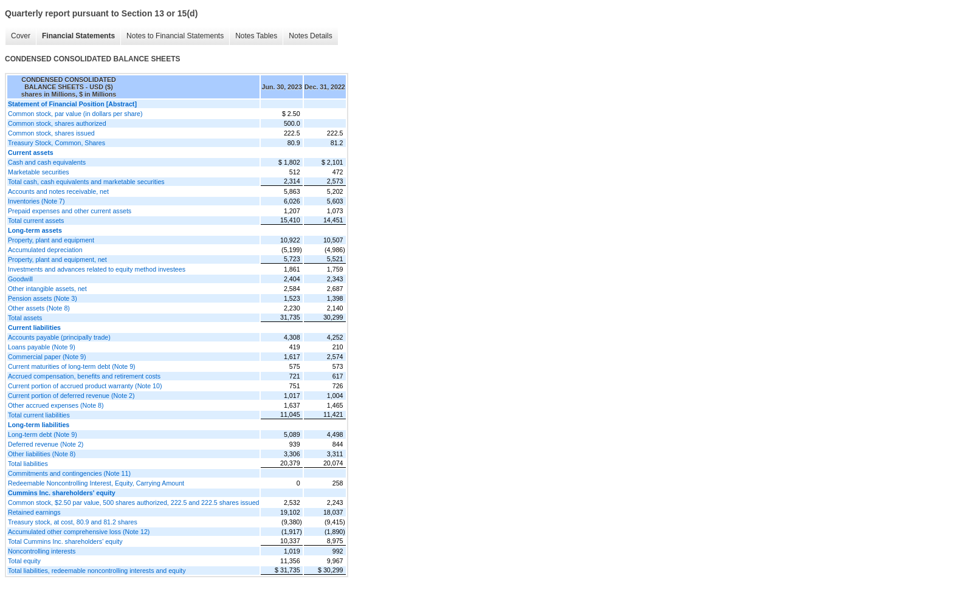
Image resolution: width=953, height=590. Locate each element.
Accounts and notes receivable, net (58, 191)
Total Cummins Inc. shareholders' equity (65, 541)
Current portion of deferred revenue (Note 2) (71, 395)
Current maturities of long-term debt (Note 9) (72, 366)
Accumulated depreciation (45, 249)
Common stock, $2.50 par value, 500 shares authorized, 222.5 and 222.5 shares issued (133, 502)
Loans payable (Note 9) (41, 347)
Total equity (24, 560)
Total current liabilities (39, 415)
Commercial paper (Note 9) (47, 356)
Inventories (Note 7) (36, 201)
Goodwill (20, 279)
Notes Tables (256, 36)
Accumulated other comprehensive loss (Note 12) (79, 531)
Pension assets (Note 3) (42, 298)
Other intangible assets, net (47, 288)
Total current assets (36, 220)
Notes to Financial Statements (175, 36)
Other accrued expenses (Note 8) (56, 405)
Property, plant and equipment (51, 240)
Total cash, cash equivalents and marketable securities (86, 181)
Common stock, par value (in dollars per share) (75, 113)
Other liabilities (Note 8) (41, 454)
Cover (20, 36)
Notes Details (310, 36)
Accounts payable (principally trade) (59, 337)
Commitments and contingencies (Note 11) (69, 473)
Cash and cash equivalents (47, 162)
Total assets (25, 317)
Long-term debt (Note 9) (42, 434)
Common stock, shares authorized (57, 123)
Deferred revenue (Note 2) (45, 444)
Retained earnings (34, 512)
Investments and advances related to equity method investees (96, 269)
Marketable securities (38, 172)
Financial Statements (78, 36)
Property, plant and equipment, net (57, 259)
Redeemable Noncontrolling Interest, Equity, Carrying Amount (96, 483)
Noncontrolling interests (41, 551)
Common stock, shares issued (51, 133)
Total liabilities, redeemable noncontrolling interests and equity (97, 570)
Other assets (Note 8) (39, 308)
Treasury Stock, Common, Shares (56, 142)
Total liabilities (28, 463)
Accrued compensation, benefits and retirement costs (84, 376)
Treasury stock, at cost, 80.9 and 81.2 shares (72, 522)
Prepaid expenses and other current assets (69, 210)
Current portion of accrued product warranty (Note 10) (85, 385)
